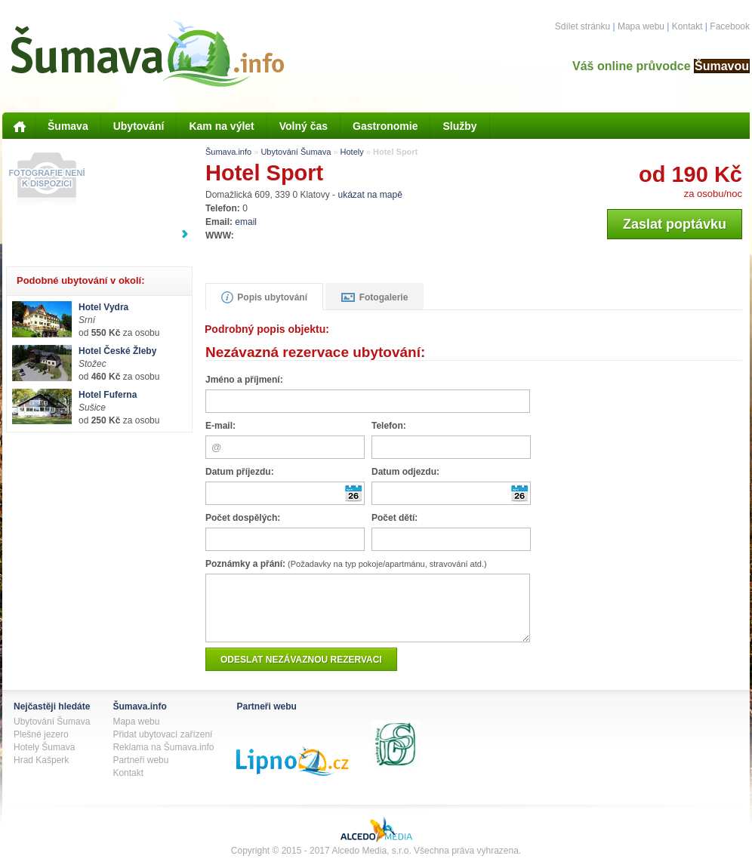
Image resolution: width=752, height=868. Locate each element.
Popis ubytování (264, 297)
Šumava (68, 126)
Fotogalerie (374, 297)
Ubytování (139, 126)
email (246, 222)
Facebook (730, 26)
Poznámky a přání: (346, 564)
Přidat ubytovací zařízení (162, 745)
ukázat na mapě (369, 194)
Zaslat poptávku (674, 224)
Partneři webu (140, 771)
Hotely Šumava (44, 758)
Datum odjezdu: (405, 471)
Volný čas (303, 126)
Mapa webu (641, 26)
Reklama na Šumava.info (163, 758)
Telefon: (388, 425)
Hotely (352, 151)
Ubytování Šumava (295, 151)
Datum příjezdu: (239, 471)
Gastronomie (385, 126)
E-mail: (220, 425)
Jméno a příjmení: (244, 379)
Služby (459, 126)
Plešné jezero (41, 745)
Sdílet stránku (582, 26)
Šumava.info (228, 151)
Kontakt (687, 26)
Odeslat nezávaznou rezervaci (301, 671)
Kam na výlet (221, 126)
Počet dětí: (394, 517)
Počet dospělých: (242, 517)
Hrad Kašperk (41, 771)
